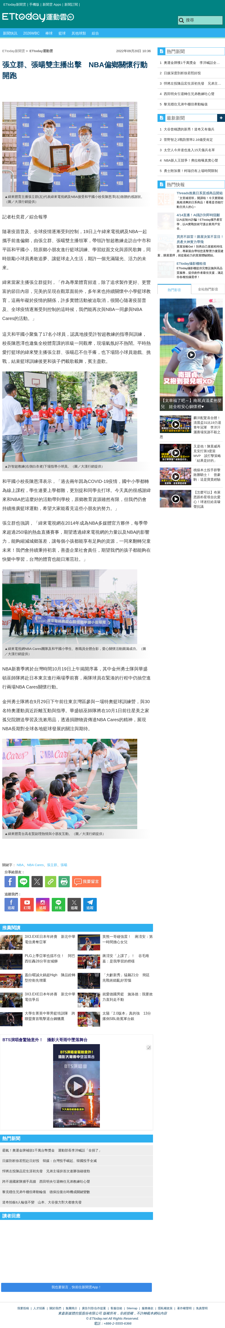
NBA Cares (35, 865)
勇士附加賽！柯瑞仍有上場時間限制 (191, 171)
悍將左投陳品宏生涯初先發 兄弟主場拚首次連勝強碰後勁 (46, 1171)
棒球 (49, 33)
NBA (20, 865)
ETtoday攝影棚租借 (172, 254)
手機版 (34, 4)
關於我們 (55, 1308)
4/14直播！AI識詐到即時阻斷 (179, 210)
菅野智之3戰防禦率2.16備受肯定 (188, 139)
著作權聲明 (184, 1308)
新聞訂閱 (71, 4)
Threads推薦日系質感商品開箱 (181, 193)
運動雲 (41, 17)
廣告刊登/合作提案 (94, 1308)
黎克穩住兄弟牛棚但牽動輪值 (186, 104)
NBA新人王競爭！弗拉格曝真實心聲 (191, 160)
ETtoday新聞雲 (14, 4)
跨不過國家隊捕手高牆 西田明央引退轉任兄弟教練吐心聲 (46, 1181)
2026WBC (31, 33)
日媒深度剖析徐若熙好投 (182, 73)
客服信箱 (116, 1308)
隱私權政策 (165, 1308)
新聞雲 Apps (52, 4)
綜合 (95, 33)
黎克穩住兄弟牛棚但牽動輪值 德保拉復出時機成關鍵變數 (46, 1192)
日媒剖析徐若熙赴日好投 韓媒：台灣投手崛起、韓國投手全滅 (49, 1161)
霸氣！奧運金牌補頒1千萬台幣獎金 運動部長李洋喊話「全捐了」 (52, 1150)
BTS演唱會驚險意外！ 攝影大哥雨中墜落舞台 (45, 1040)
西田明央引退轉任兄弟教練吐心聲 (189, 94)
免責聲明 (202, 1308)
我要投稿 (23, 1308)
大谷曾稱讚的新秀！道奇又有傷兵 (189, 129)
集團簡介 (71, 1308)
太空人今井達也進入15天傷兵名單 (189, 150)
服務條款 (147, 1308)
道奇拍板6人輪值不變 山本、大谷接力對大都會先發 (42, 1202)
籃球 (62, 33)
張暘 (64, 865)
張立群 (52, 865)
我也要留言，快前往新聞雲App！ (76, 1287)
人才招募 (39, 1308)
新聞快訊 (10, 33)
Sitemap (132, 1308)
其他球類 (79, 33)
